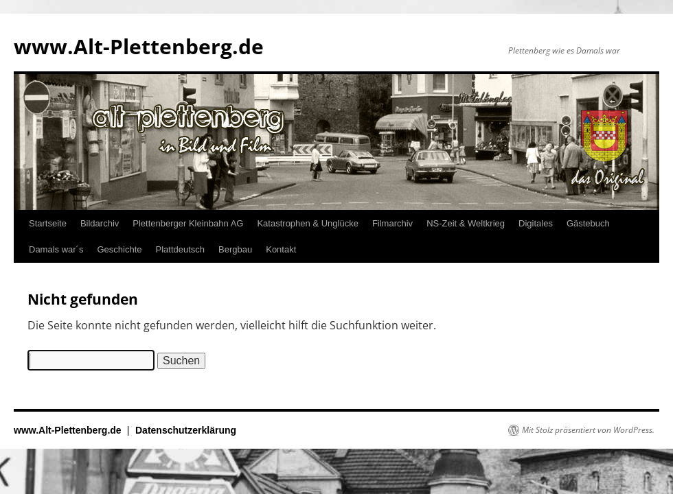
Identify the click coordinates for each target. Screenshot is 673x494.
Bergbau (235, 249)
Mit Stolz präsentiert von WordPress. (588, 430)
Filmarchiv (392, 223)
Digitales (535, 223)
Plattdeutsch (180, 249)
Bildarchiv (99, 223)
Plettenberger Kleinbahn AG (188, 223)
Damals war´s (56, 249)
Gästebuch (588, 223)
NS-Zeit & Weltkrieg (465, 223)
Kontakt (281, 249)
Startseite (48, 223)
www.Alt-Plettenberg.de (139, 46)
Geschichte (119, 249)
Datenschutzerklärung (185, 430)
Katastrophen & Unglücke (307, 223)
